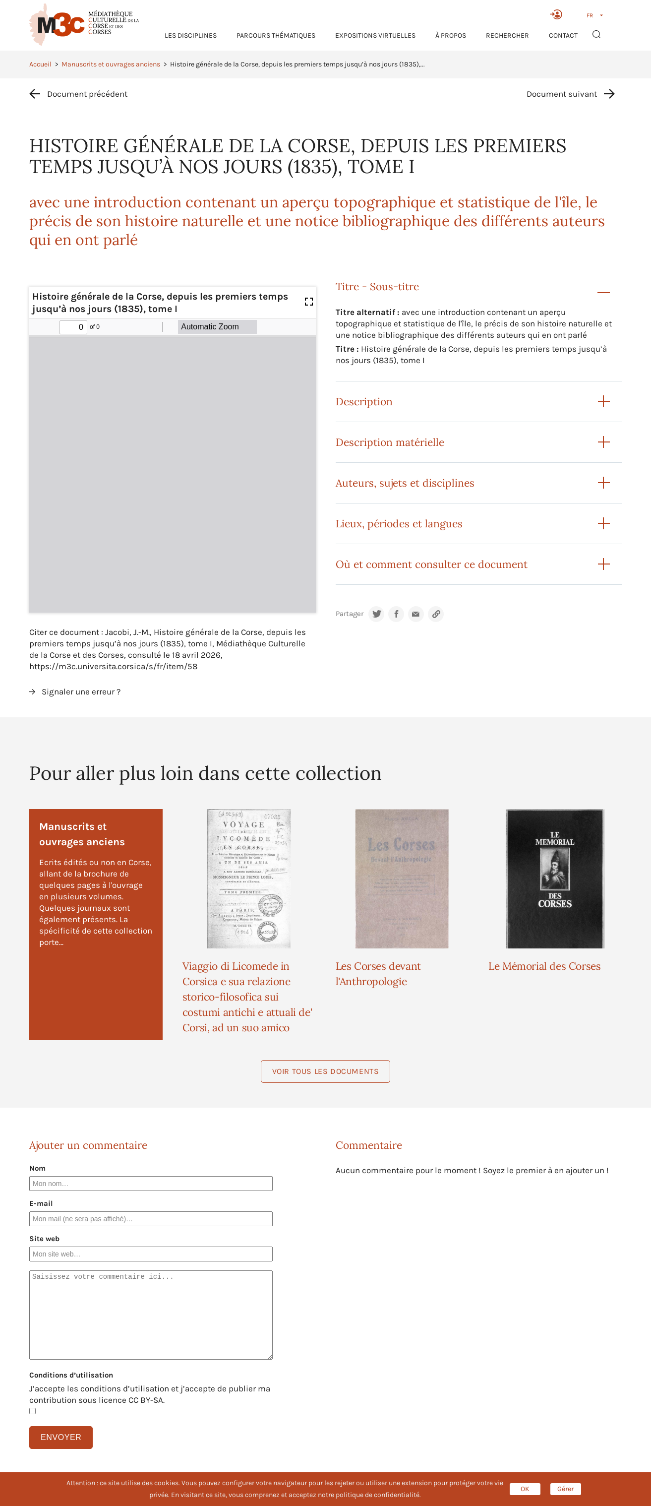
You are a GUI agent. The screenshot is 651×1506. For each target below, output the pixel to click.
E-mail (41, 1203)
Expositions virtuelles (375, 35)
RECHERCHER (507, 35)
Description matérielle (390, 442)
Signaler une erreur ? (81, 691)
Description (364, 401)
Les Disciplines (191, 35)
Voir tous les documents (325, 1071)
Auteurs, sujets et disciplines (405, 483)
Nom (37, 1168)
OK (525, 1489)
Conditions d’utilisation (71, 1375)
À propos (450, 35)
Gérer (565, 1489)
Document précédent (87, 94)
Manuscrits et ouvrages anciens (110, 64)
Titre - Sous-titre (377, 286)
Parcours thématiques (276, 35)
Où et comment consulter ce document (432, 564)
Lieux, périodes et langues (399, 523)
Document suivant (562, 94)
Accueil (40, 64)
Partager (349, 614)
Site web (44, 1238)
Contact (563, 35)
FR (590, 15)
